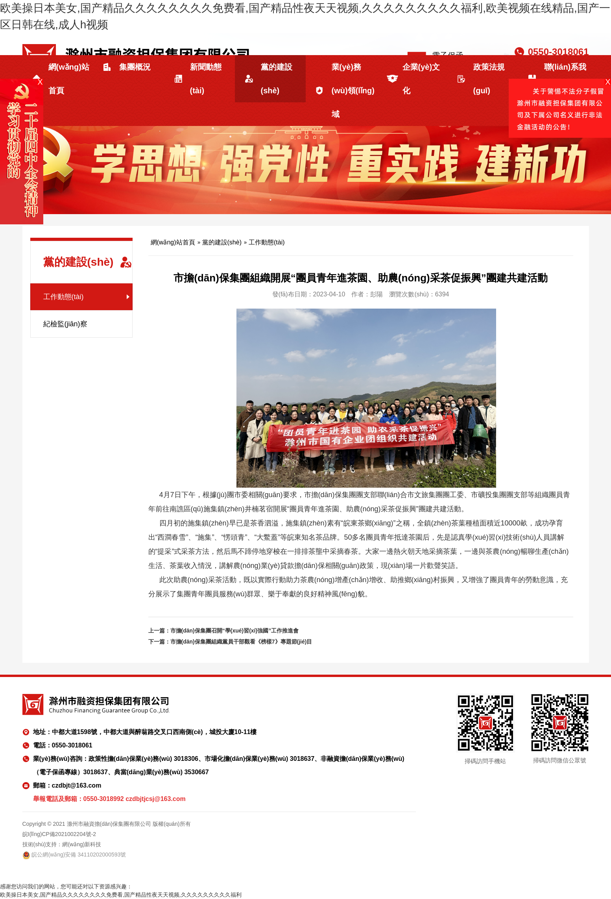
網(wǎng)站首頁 (68, 79)
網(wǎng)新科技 (81, 844)
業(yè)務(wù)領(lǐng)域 (353, 90)
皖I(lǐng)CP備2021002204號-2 (59, 834)
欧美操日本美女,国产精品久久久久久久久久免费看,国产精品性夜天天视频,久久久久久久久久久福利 (121, 895)
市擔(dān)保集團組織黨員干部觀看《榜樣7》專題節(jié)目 (241, 641)
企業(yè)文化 (421, 79)
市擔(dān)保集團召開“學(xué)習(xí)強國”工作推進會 (234, 630)
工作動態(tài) (63, 297)
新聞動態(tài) (206, 79)
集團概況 (135, 67)
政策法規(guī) (489, 79)
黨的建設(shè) (276, 79)
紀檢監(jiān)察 (65, 324)
